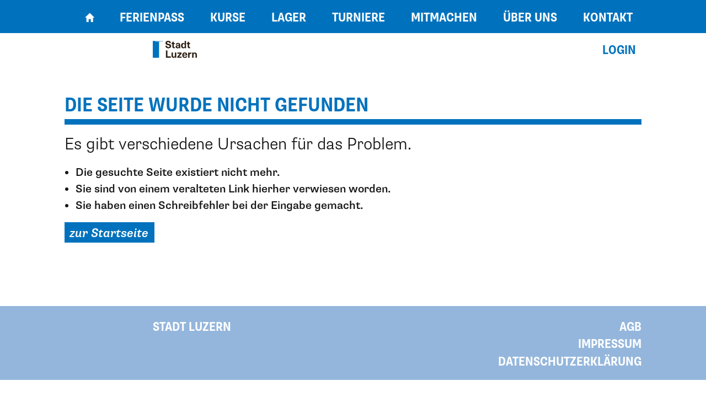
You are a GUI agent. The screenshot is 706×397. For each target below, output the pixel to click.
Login (619, 50)
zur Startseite (108, 233)
